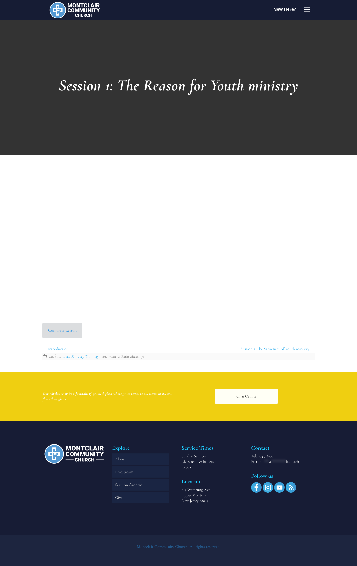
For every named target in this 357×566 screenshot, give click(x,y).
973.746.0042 (267, 456)
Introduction (55, 348)
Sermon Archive (128, 484)
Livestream (124, 472)
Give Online (246, 396)
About (120, 459)
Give (119, 497)
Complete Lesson (62, 330)
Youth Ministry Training (80, 356)
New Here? (284, 9)
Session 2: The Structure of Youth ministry (278, 348)
